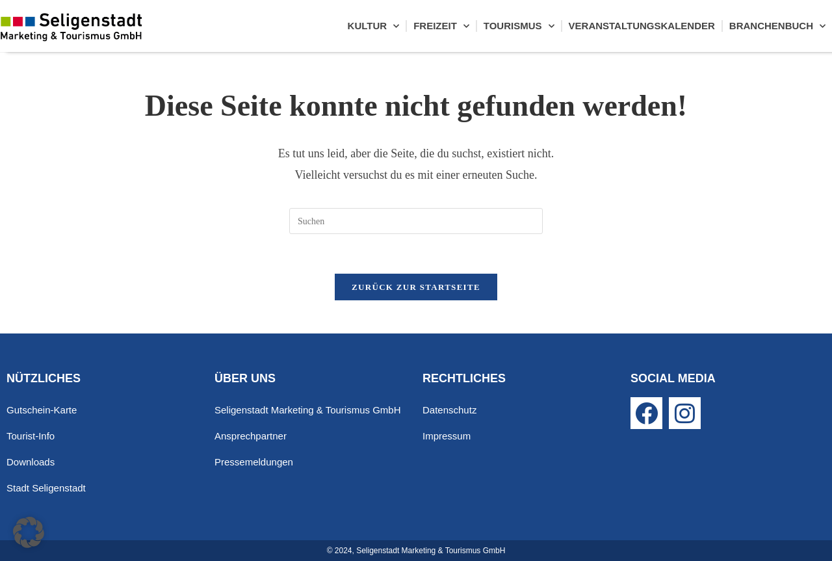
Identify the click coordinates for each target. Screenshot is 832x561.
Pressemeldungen (253, 461)
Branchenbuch (777, 26)
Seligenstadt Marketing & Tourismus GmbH (307, 409)
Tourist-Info (30, 435)
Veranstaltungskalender (642, 25)
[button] (28, 532)
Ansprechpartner (250, 435)
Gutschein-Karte (41, 409)
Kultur (374, 26)
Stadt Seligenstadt (46, 487)
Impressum (446, 435)
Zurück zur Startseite (416, 287)
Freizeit (441, 26)
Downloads (30, 461)
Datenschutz (449, 409)
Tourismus (519, 26)
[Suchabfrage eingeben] (416, 221)
